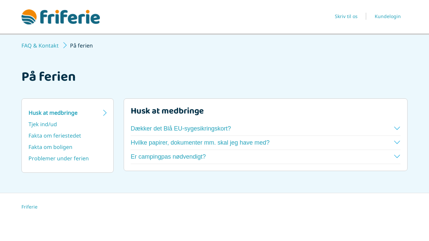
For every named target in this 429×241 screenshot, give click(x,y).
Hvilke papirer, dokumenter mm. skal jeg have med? (265, 142)
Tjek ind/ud (42, 124)
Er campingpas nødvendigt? (265, 156)
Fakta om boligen (50, 147)
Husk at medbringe (52, 112)
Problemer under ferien (58, 158)
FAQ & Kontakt (40, 45)
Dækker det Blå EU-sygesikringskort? (265, 128)
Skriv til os (346, 16)
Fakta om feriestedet (54, 135)
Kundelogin (388, 16)
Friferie (29, 207)
